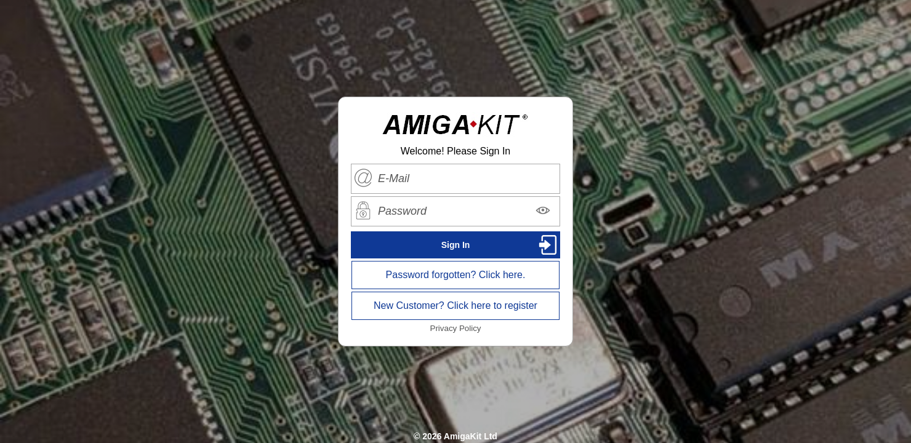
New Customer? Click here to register (455, 305)
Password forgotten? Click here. (456, 274)
